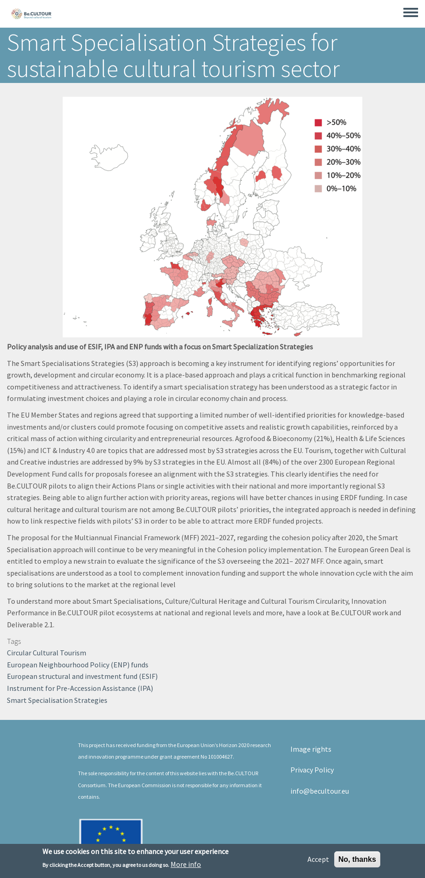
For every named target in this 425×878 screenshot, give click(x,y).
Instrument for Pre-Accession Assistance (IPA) (80, 688)
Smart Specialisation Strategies (57, 700)
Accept (318, 861)
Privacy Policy (312, 769)
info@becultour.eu (319, 791)
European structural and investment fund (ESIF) (82, 676)
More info (186, 866)
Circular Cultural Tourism (46, 652)
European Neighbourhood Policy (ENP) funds (77, 664)
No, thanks (357, 862)
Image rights (310, 749)
